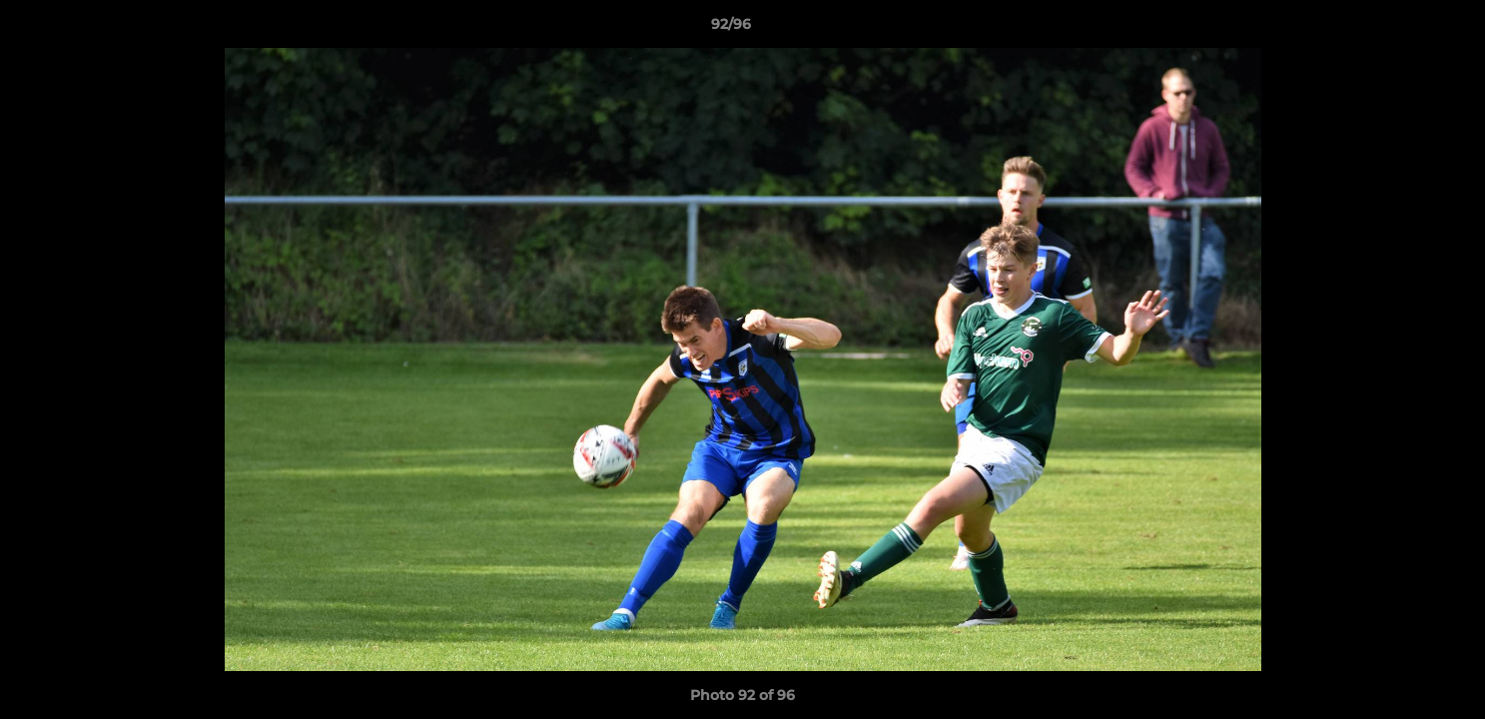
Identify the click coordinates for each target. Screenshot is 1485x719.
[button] (1401, 29)
